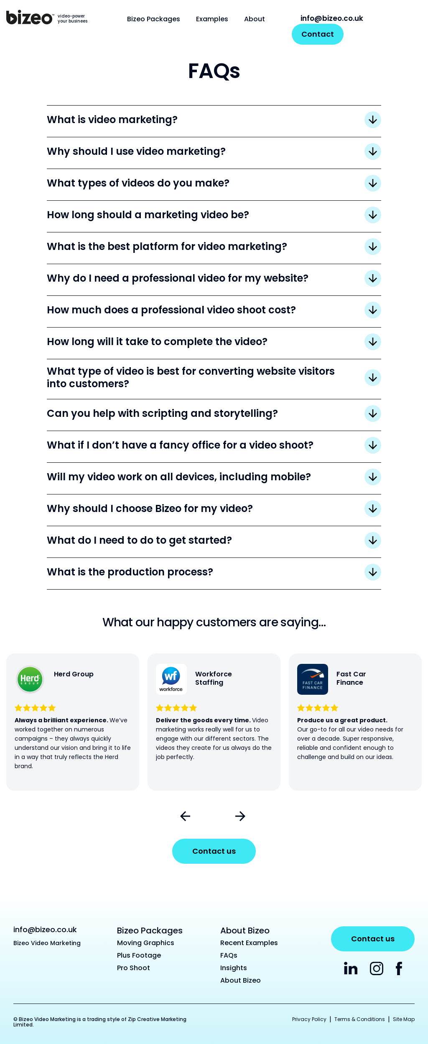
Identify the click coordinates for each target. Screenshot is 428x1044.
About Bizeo (240, 980)
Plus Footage (139, 955)
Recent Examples (249, 943)
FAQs (228, 955)
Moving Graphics (145, 943)
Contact (317, 34)
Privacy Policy (309, 1019)
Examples (212, 19)
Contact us (214, 851)
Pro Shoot (133, 968)
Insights (233, 968)
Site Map (404, 1019)
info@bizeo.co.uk (327, 18)
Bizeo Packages (153, 19)
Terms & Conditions (359, 1019)
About (254, 19)
